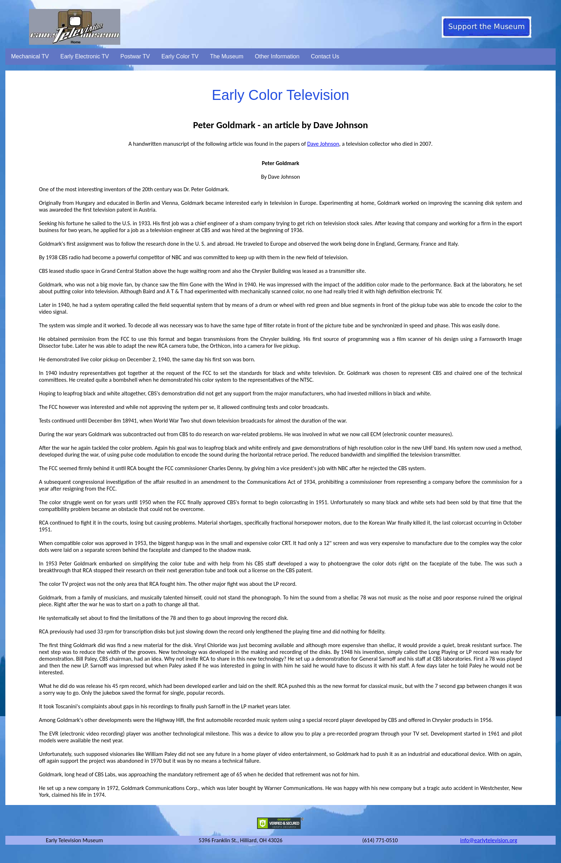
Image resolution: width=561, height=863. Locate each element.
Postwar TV (135, 56)
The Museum (226, 56)
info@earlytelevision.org (488, 840)
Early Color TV (180, 56)
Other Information (277, 56)
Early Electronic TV (85, 56)
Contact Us (325, 56)
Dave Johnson (323, 143)
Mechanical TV (30, 56)
